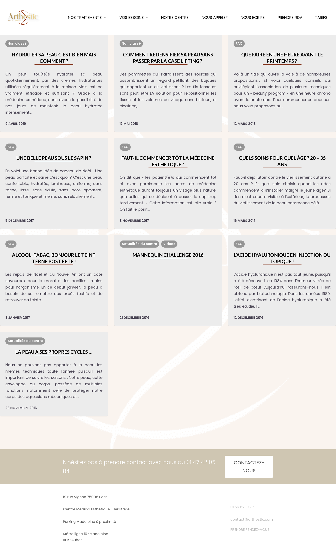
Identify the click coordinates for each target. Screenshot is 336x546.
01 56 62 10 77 (242, 507)
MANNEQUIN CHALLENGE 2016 (168, 255)
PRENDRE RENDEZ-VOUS (250, 529)
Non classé (17, 43)
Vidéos (169, 244)
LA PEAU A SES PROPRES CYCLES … (53, 352)
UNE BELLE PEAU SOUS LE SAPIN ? (53, 158)
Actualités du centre (139, 244)
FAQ (239, 43)
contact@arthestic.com (251, 519)
